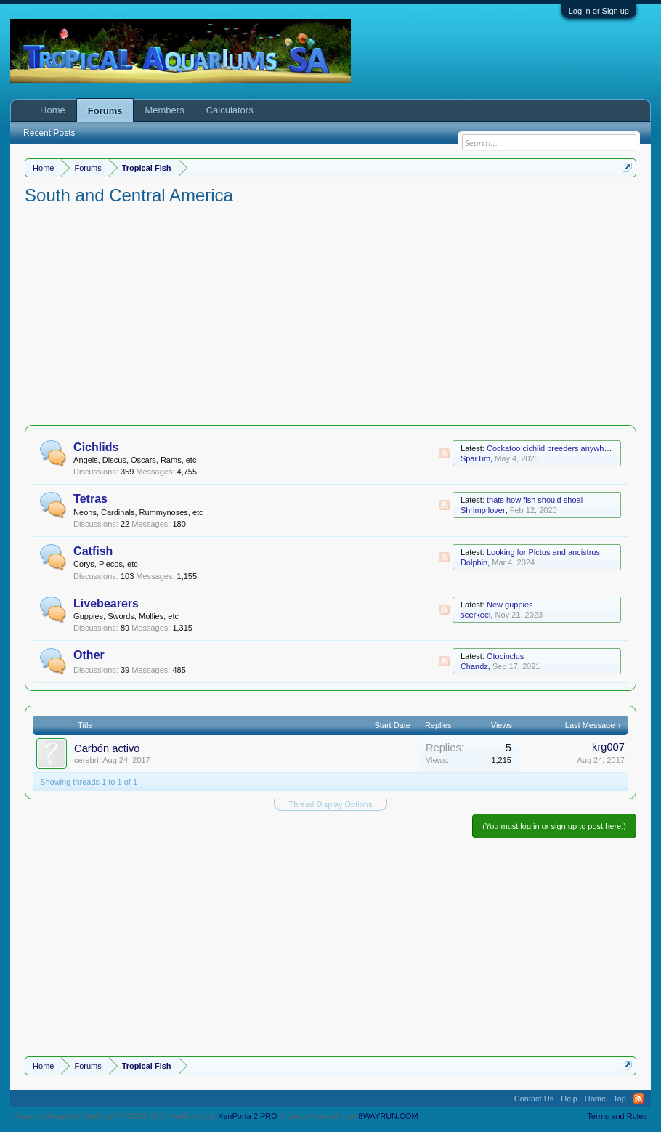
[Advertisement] (330, 316)
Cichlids (95, 447)
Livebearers (106, 603)
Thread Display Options (331, 804)
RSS (444, 453)
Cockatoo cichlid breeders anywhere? (553, 448)
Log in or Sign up (599, 11)
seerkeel (476, 614)
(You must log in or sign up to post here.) (554, 826)
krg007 (608, 747)
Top (619, 1098)
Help (569, 1098)
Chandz (474, 666)
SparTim (475, 458)
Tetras (90, 499)
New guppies (510, 604)
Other (89, 655)
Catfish (93, 551)
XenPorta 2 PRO (247, 1116)
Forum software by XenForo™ (115, 1116)
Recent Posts (49, 133)
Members (164, 110)
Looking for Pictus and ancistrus (543, 552)
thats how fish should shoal (535, 500)
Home (52, 110)
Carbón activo (106, 748)
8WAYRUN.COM (388, 1116)
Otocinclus (505, 656)
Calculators (230, 110)
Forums (105, 110)
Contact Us (533, 1098)
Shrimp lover (483, 510)
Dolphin (474, 562)
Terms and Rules (617, 1116)
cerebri (86, 760)
